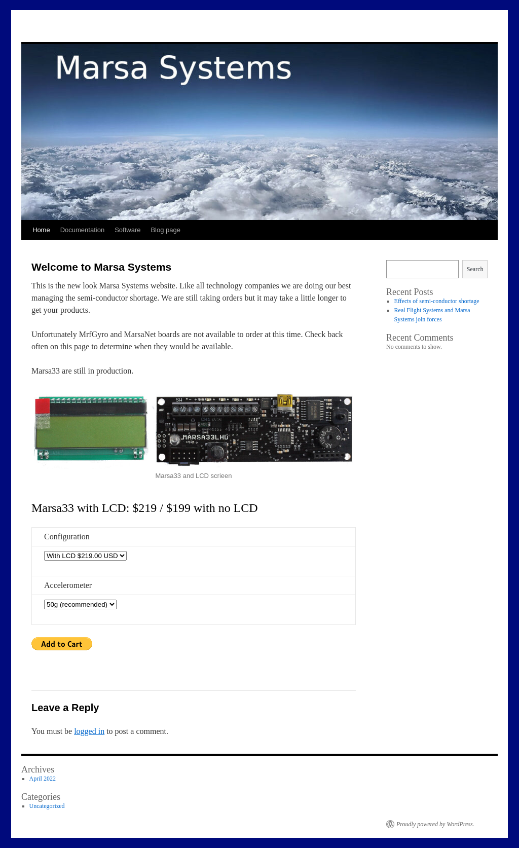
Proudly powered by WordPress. (435, 824)
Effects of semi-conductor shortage (436, 301)
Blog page (165, 230)
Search (475, 269)
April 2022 (42, 778)
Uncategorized (47, 805)
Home (41, 230)
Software (127, 230)
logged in (89, 731)
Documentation (82, 230)
